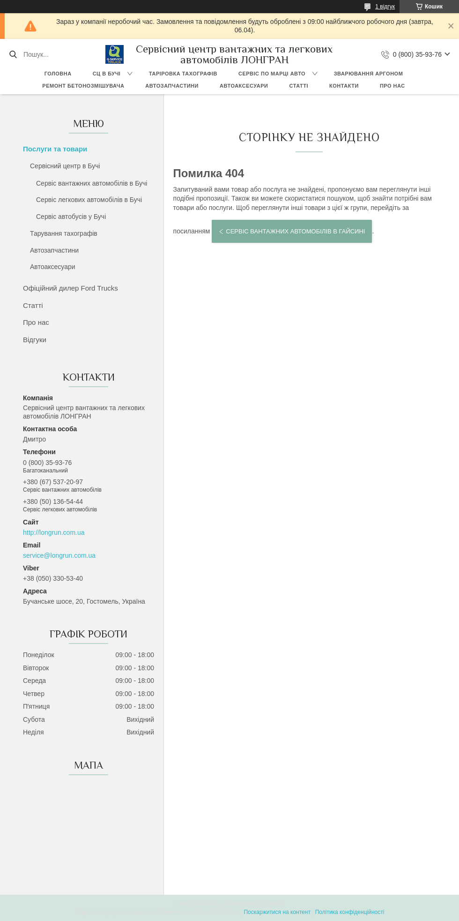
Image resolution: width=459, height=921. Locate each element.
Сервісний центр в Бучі (65, 166)
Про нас (392, 86)
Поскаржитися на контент (277, 912)
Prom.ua (273, 903)
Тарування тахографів (63, 233)
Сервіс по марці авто (271, 73)
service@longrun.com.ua (59, 555)
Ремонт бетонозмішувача (83, 86)
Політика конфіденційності (350, 912)
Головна (58, 73)
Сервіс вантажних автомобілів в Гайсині (295, 231)
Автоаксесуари (244, 86)
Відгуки (34, 340)
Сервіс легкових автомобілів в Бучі (89, 199)
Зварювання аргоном (368, 73)
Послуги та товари (55, 149)
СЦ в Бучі (107, 73)
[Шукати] (12, 54)
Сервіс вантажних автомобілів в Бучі (91, 183)
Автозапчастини (172, 86)
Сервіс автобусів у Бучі (71, 216)
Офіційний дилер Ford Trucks (70, 288)
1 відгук (385, 6)
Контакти (344, 86)
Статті (298, 86)
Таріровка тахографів (183, 73)
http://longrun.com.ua (54, 532)
